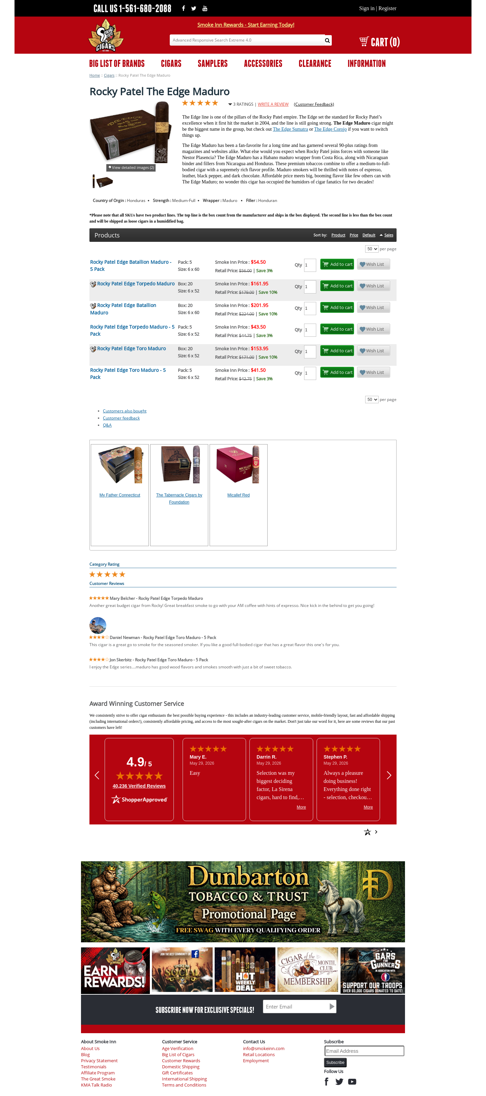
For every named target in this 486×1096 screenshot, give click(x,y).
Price (354, 234)
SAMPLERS (213, 63)
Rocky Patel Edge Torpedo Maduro (135, 283)
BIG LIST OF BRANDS (117, 63)
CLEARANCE (315, 63)
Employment (256, 1061)
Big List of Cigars (178, 1054)
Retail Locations (259, 1054)
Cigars (109, 75)
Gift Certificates (177, 1073)
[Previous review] (96, 775)
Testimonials (93, 1067)
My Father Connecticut (120, 495)
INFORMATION (367, 63)
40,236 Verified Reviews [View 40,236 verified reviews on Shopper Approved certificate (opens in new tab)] (139, 786)
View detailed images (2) (133, 167)
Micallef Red (238, 495)
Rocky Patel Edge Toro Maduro (131, 348)
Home (94, 75)
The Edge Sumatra (290, 129)
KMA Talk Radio (96, 1085)
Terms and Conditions (184, 1085)
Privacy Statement (99, 1061)
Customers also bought (124, 411)
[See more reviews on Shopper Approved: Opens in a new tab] (319, 832)
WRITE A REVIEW (273, 104)
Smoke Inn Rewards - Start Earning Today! (245, 24)
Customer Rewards (181, 1061)
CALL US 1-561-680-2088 (132, 8)
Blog (85, 1054)
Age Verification (177, 1048)
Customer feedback (121, 418)
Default (368, 234)
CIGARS (171, 63)
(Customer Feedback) (314, 104)
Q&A (107, 425)
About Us (90, 1048)
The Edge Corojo (330, 129)
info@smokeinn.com (264, 1048)
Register (387, 8)
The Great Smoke (98, 1079)
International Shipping (184, 1079)
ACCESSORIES (263, 63)
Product (338, 234)
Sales (388, 234)
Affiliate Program (98, 1073)
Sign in (367, 8)
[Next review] (389, 775)
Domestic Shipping (180, 1067)
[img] (139, 775)
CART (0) (379, 42)
